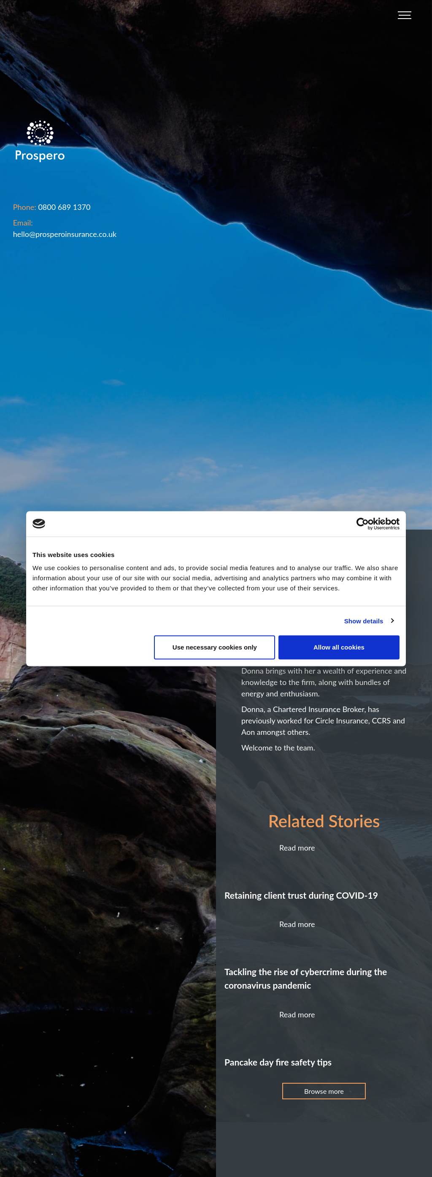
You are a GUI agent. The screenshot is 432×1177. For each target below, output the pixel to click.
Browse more (324, 1091)
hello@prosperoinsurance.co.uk (64, 234)
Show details (363, 620)
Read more (297, 847)
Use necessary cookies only (215, 647)
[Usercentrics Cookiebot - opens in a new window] (363, 523)
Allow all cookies (338, 647)
